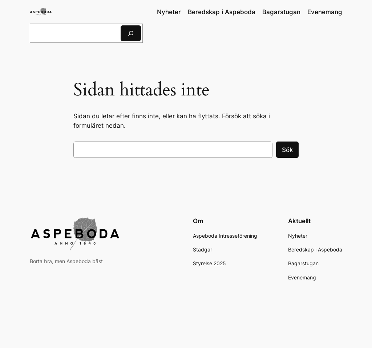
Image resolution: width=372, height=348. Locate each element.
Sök (287, 149)
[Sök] (131, 33)
